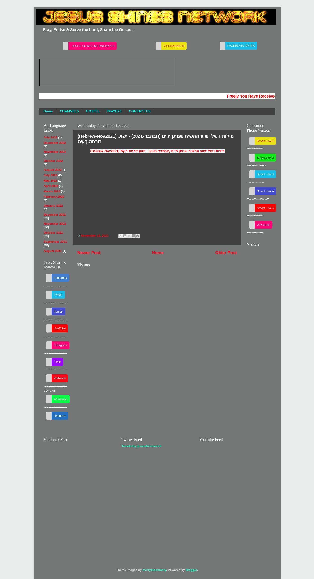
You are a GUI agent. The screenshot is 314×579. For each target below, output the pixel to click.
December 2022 (55, 142)
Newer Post (89, 252)
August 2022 (53, 169)
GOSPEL (93, 111)
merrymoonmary (154, 570)
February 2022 (54, 196)
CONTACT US (140, 111)
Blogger (191, 570)
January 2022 (53, 205)
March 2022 (52, 191)
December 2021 (55, 214)
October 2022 (53, 160)
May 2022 (50, 180)
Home (48, 111)
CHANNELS (69, 111)
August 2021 (53, 251)
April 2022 (51, 186)
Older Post (226, 252)
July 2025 (50, 137)
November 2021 (55, 223)
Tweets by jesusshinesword (141, 446)
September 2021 (55, 241)
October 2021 (53, 232)
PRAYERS (114, 111)
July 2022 (50, 175)
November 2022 (55, 151)
